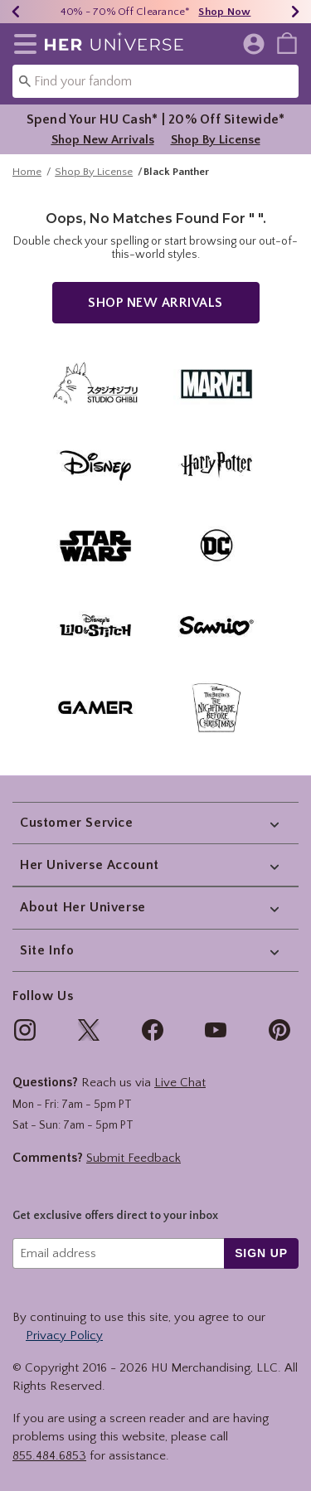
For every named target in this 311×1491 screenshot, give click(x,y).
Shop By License (215, 140)
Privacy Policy (64, 1335)
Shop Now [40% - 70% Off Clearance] (224, 11)
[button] (22, 44)
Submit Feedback (133, 1158)
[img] (24, 1029)
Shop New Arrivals (102, 140)
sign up (261, 1253)
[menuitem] (287, 42)
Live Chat (180, 1083)
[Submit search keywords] (24, 80)
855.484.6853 (49, 1456)
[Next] (295, 11)
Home (26, 180)
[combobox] (155, 81)
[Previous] (16, 11)
